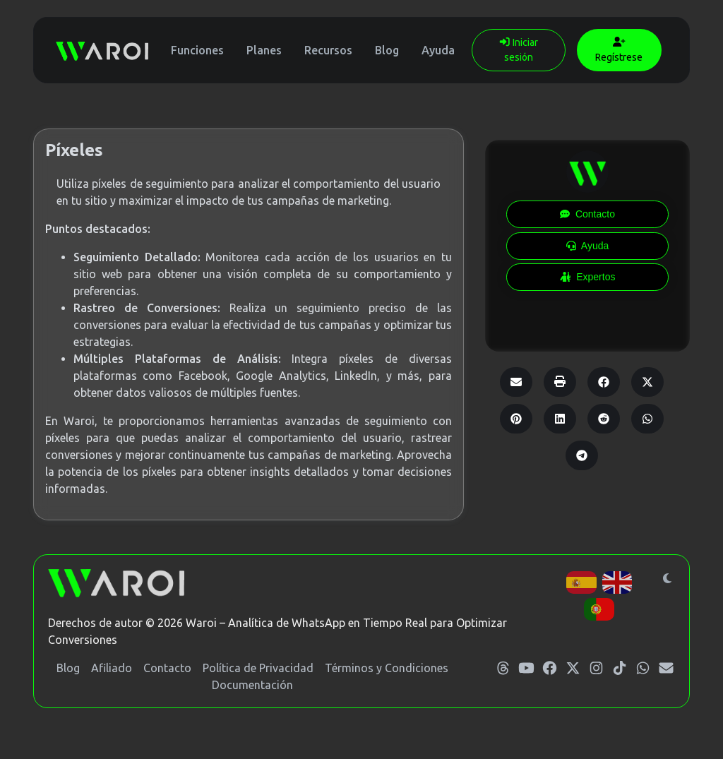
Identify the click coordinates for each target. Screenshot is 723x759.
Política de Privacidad (258, 668)
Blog (387, 50)
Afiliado (111, 668)
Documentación (252, 685)
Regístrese (619, 50)
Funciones (197, 50)
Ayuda (438, 50)
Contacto (167, 668)
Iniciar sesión (518, 50)
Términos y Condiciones (386, 668)
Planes (264, 50)
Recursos (328, 50)
